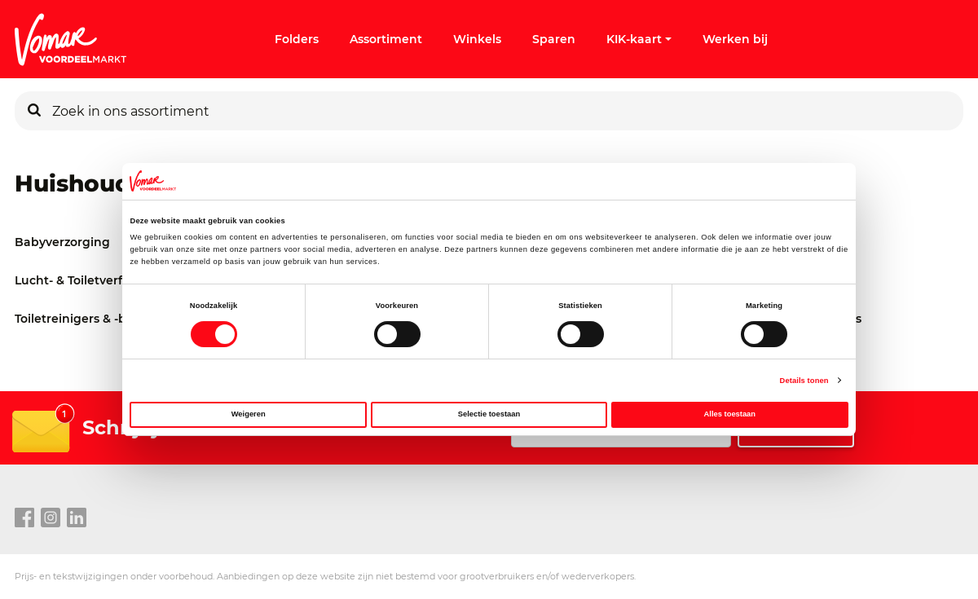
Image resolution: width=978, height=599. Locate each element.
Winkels (477, 39)
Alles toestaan (730, 414)
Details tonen (804, 381)
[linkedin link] (76, 518)
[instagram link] (50, 518)
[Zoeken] (34, 111)
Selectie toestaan (489, 414)
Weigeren (248, 414)
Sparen (553, 39)
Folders (297, 39)
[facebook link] (24, 518)
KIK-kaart (639, 39)
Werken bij (735, 39)
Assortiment (386, 39)
